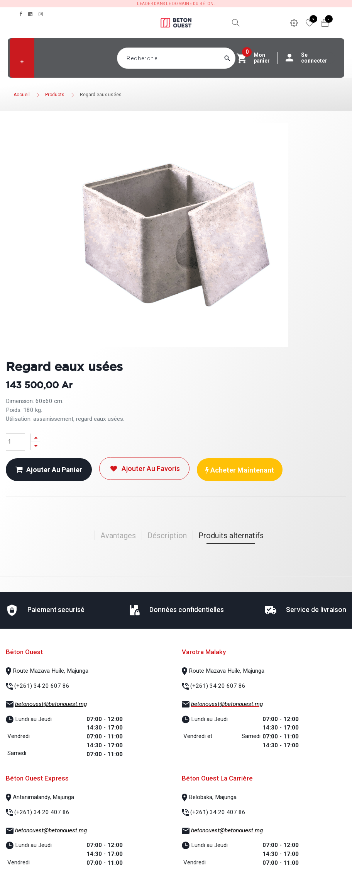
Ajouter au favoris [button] (144, 468)
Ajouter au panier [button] (48, 470)
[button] (22, 61)
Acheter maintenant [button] (239, 470)
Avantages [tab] (118, 535)
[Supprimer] (35, 446)
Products (54, 94)
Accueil (22, 94)
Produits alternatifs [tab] (231, 535)
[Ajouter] (35, 438)
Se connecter (310, 58)
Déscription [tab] (167, 535)
